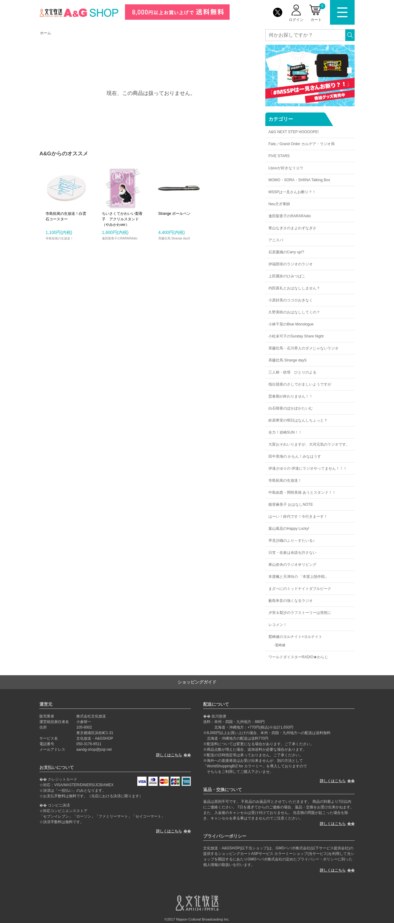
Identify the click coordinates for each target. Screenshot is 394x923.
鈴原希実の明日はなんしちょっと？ (298, 420)
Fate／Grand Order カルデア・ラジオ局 (301, 144)
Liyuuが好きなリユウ (285, 168)
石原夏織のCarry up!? (286, 252)
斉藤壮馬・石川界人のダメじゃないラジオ (303, 348)
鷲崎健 (280, 645)
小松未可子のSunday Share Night (296, 336)
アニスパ (275, 240)
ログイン (296, 20)
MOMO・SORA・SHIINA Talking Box (299, 180)
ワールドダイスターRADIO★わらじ (298, 657)
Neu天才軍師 (279, 204)
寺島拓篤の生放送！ (285, 480)
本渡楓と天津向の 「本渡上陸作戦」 (298, 576)
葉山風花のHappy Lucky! (288, 528)
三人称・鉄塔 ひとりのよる (292, 372)
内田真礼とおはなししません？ (294, 288)
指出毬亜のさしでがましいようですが (299, 384)
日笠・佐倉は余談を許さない (292, 552)
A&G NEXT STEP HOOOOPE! (293, 132)
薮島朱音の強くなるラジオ (290, 600)
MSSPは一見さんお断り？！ (292, 192)
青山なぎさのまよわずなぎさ (292, 228)
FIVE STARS (279, 156)
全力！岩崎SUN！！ (285, 432)
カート (318, 12)
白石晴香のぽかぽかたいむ (290, 408)
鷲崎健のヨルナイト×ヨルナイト (295, 637)
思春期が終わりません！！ (290, 396)
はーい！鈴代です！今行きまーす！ (298, 516)
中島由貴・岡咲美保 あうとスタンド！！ (302, 492)
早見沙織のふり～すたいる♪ (291, 540)
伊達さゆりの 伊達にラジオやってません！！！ (307, 468)
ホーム (45, 33)
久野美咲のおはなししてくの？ (294, 312)
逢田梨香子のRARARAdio (289, 216)
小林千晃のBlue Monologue (291, 324)
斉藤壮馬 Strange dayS (287, 360)
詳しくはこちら (169, 755)
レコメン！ (277, 625)
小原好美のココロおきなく (290, 300)
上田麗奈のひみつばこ (286, 276)
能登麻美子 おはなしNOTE (290, 504)
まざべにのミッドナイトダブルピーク (299, 588)
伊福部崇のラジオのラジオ (290, 264)
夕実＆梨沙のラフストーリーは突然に (299, 613)
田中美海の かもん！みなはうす (294, 456)
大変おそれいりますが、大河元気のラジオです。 (309, 444)
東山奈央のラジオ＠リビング (292, 564)
